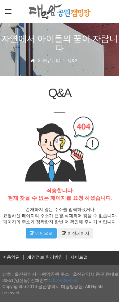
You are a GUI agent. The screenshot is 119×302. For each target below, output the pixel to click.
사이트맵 (79, 257)
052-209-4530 (64, 280)
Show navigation (7, 11)
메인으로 (41, 233)
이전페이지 (75, 233)
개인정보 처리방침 (45, 257)
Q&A (72, 60)
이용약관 (11, 257)
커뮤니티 (51, 60)
